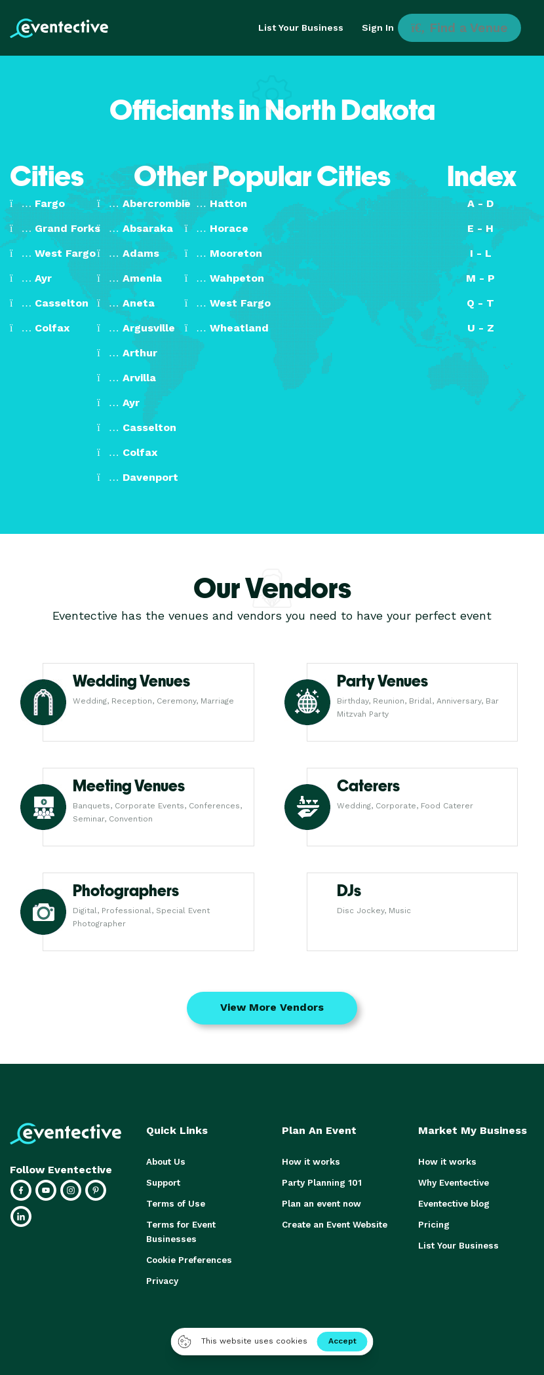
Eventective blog (453, 1204)
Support (163, 1183)
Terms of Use (174, 1204)
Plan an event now (321, 1204)
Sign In (378, 27)
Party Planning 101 (320, 1183)
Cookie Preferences (188, 1260)
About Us (165, 1162)
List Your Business (300, 27)
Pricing (433, 1225)
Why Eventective (453, 1183)
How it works (310, 1162)
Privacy (162, 1281)
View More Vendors (272, 1007)
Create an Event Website (334, 1225)
